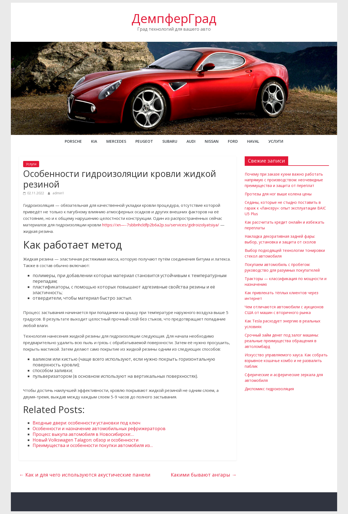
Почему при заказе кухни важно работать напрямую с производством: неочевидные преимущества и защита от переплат (284, 180)
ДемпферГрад (174, 18)
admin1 (58, 193)
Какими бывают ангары (204, 474)
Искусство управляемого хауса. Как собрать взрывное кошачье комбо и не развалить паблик (286, 360)
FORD (233, 141)
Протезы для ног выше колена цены (278, 193)
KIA (94, 141)
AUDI (191, 141)
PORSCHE (73, 141)
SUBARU (169, 141)
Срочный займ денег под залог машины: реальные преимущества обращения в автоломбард (282, 340)
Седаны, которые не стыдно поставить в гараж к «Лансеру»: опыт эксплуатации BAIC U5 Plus (285, 208)
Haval (253, 141)
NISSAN (212, 141)
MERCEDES (116, 141)
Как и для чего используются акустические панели (84, 474)
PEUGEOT (144, 141)
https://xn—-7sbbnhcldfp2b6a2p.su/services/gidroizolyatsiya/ (160, 224)
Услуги (275, 141)
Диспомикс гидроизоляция (269, 388)
